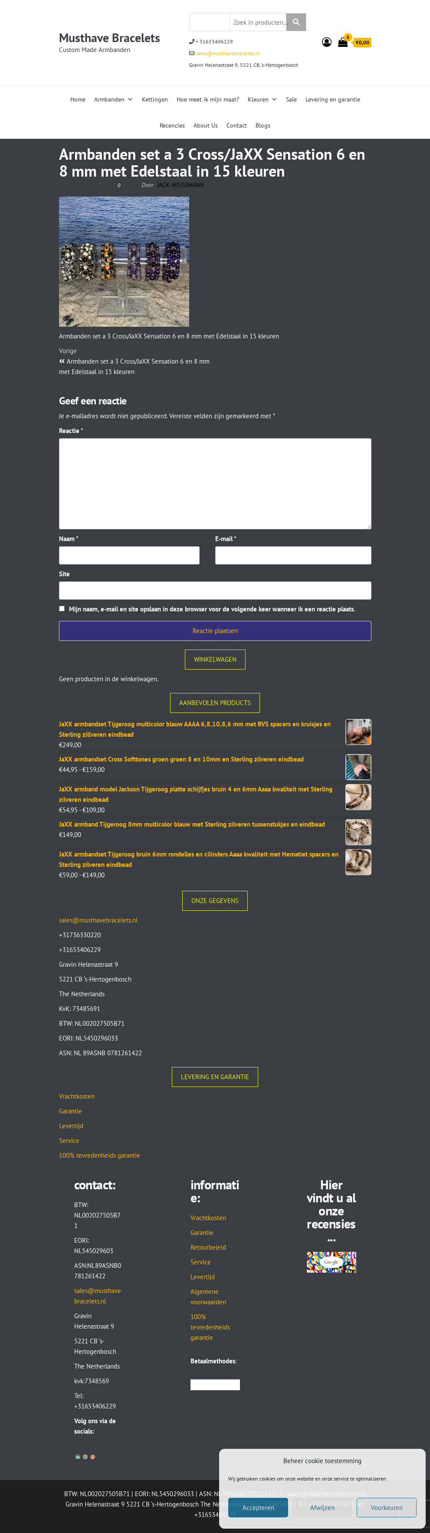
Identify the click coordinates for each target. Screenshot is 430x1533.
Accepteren (258, 1507)
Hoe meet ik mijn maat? (208, 99)
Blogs (263, 125)
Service (69, 1140)
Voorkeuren (387, 1507)
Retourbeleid (208, 1247)
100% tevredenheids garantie (99, 1155)
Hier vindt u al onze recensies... (331, 1210)
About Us (206, 125)
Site (64, 574)
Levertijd (71, 1126)
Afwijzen (322, 1507)
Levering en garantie (332, 99)
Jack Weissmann (180, 185)
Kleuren (262, 99)
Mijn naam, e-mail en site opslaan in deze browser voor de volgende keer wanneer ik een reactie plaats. (212, 609)
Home (77, 99)
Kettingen (155, 99)
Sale (291, 99)
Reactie (71, 431)
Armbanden (113, 99)
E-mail (225, 539)
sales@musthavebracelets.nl (227, 53)
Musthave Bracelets (109, 38)
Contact (236, 125)
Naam (69, 539)
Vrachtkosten (77, 1096)
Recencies (172, 125)
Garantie (70, 1111)
